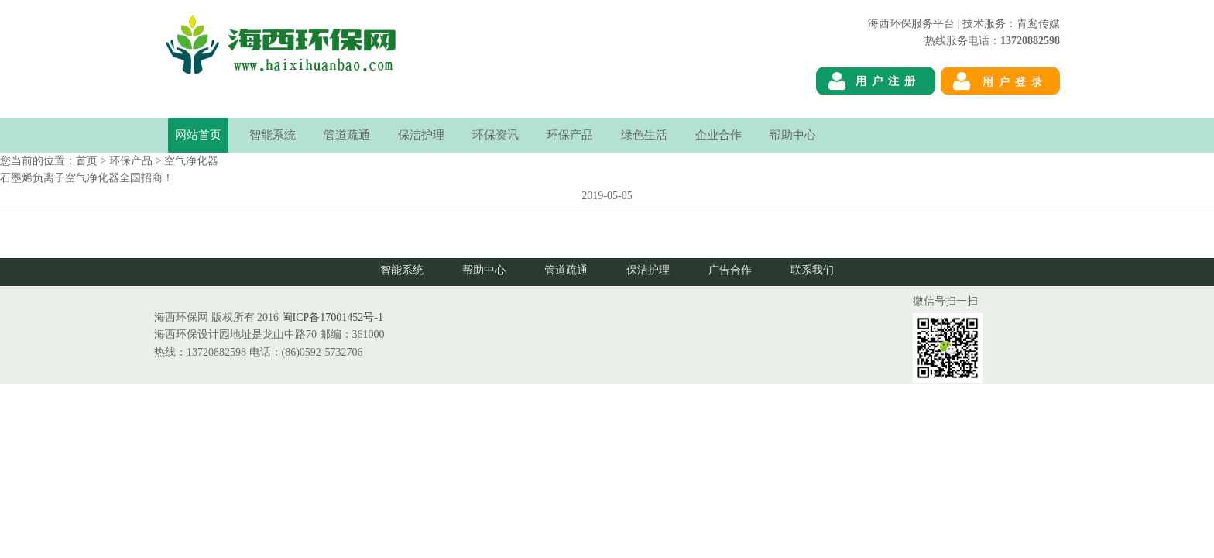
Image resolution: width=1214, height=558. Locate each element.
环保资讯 (495, 135)
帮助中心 (793, 135)
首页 (87, 161)
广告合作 (730, 270)
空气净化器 (191, 161)
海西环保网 (1033, 109)
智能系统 (272, 135)
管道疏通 (347, 135)
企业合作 (718, 135)
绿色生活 (644, 135)
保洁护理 (421, 135)
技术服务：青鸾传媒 (1011, 23)
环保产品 (570, 135)
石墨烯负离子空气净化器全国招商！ (86, 178)
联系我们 (812, 270)
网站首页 (198, 135)
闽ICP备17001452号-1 (332, 317)
